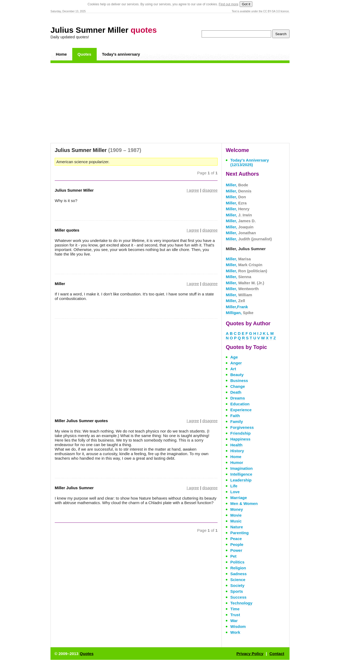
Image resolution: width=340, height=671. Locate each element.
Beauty (237, 374)
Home (61, 54)
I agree (193, 190)
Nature (236, 527)
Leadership (241, 480)
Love (235, 491)
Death (235, 392)
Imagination (241, 468)
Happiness (240, 439)
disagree (210, 190)
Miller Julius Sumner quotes (81, 420)
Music (236, 521)
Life (233, 486)
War (234, 620)
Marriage (238, 497)
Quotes (84, 54)
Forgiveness (242, 427)
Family (236, 421)
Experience (241, 409)
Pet (233, 556)
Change (237, 386)
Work (235, 632)
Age (234, 357)
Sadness (238, 573)
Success (238, 597)
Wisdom (238, 626)
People (236, 544)
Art (233, 369)
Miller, (237, 185)
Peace (236, 538)
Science (237, 579)
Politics (237, 562)
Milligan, (239, 312)
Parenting (239, 532)
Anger (236, 363)
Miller (60, 283)
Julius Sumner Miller (103, 30)
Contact (276, 653)
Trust (235, 614)
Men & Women (244, 503)
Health (236, 445)
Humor (236, 462)
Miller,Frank (237, 306)
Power (236, 550)
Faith (235, 415)
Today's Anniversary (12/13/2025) (249, 162)
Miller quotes (67, 230)
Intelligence (241, 474)
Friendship (240, 433)
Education (240, 404)
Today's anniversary (121, 54)
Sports (236, 591)
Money (236, 509)
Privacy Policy (250, 653)
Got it (246, 4)
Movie (236, 515)
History (237, 450)
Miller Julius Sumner (74, 487)
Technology (241, 603)
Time (235, 609)
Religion (238, 568)
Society (237, 585)
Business (239, 380)
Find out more (228, 4)
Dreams (237, 398)
